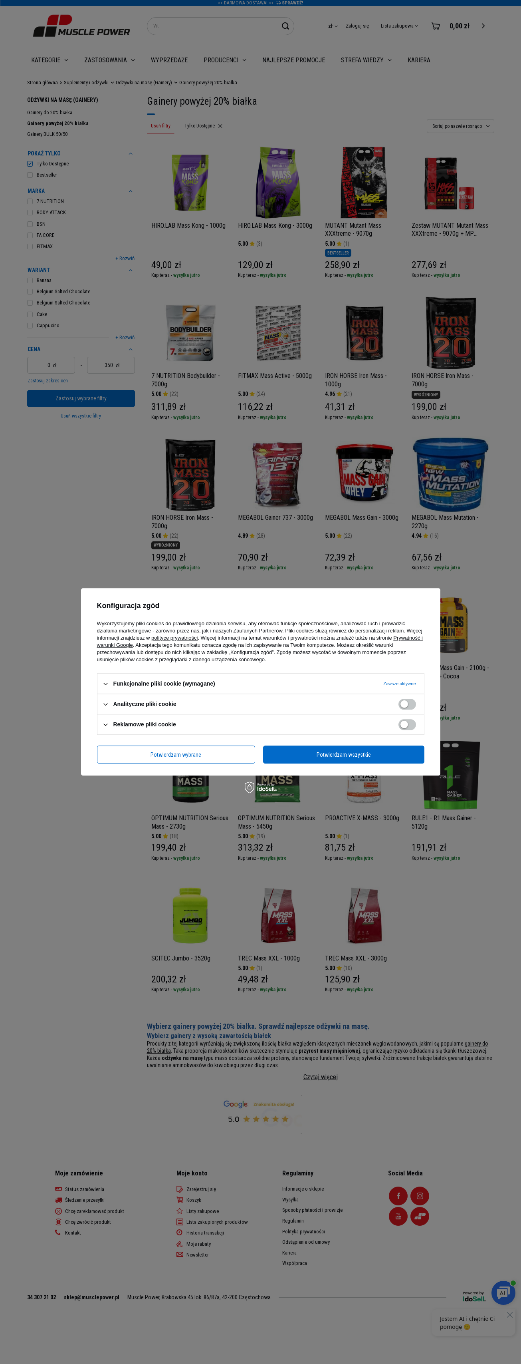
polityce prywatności (174, 638)
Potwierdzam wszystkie (344, 755)
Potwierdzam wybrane (176, 755)
